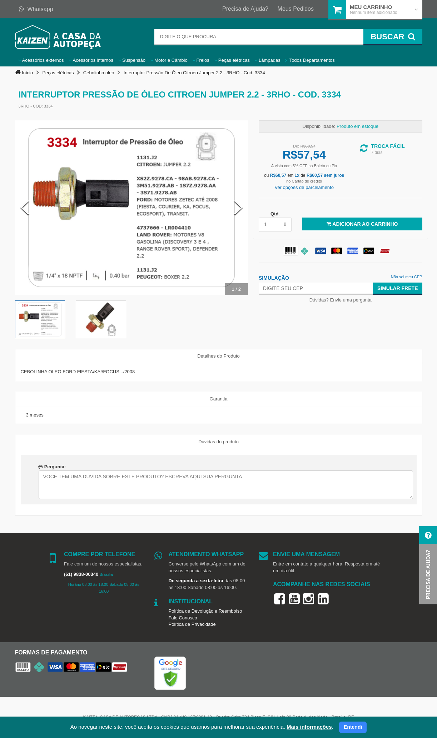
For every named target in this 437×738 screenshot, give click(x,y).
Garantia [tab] (219, 399)
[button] (428, 565)
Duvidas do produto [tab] (218, 441)
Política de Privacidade (192, 624)
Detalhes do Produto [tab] (218, 356)
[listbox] (275, 225)
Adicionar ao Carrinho (362, 224)
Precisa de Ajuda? (245, 9)
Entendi (353, 727)
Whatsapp (36, 9)
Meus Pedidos (296, 9)
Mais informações (309, 727)
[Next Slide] (238, 207)
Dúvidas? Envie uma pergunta (340, 300)
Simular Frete (397, 288)
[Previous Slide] (24, 207)
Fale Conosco (183, 617)
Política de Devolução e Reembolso (205, 611)
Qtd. (275, 213)
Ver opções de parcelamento (304, 187)
